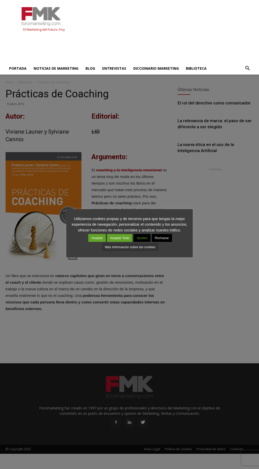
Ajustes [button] (142, 238)
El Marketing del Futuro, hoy (44, 29)
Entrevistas (114, 68)
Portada (18, 68)
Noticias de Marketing (56, 68)
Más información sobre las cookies (130, 247)
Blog (90, 68)
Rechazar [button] (162, 238)
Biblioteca (196, 68)
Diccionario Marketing (156, 68)
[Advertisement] (97, 48)
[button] (247, 68)
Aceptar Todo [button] (119, 238)
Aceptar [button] (97, 238)
